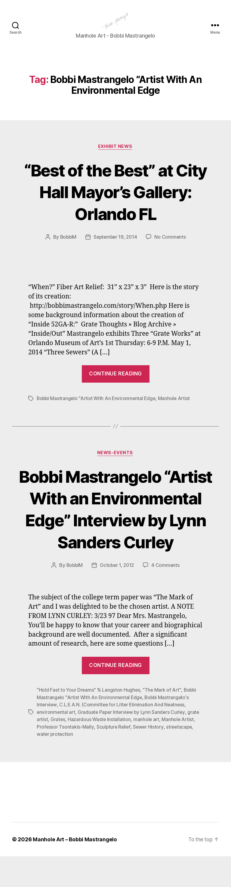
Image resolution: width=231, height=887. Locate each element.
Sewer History (149, 758)
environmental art (56, 743)
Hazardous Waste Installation (100, 751)
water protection (55, 765)
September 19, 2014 (115, 246)
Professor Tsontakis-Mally (65, 758)
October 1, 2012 (117, 597)
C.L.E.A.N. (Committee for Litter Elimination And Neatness (123, 736)
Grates (58, 751)
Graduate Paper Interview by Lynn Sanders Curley (133, 743)
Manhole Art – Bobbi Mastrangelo (75, 870)
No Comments (171, 246)
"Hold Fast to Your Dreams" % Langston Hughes (89, 722)
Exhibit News (115, 156)
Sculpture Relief (114, 758)
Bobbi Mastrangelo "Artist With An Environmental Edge (97, 408)
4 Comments (166, 597)
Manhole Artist (177, 408)
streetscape (180, 758)
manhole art (147, 751)
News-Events (115, 462)
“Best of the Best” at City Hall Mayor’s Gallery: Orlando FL (115, 200)
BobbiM (66, 246)
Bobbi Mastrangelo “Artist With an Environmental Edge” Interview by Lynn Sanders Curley (115, 529)
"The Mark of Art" (162, 722)
